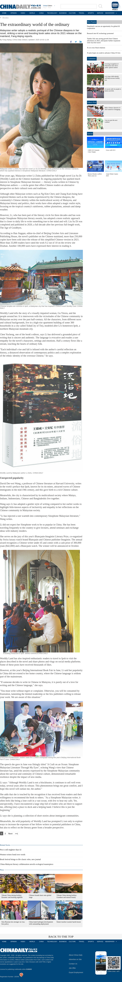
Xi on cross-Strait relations (96, 48)
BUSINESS (63, 13)
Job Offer (72, 968)
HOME (4, 13)
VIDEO (23, 13)
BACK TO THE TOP (61, 936)
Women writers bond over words (12, 855)
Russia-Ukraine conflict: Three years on (95, 175)
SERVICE (100, 13)
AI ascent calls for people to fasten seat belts (113, 90)
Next (10, 834)
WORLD (32, 13)
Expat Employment (76, 972)
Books (5, 17)
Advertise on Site (75, 959)
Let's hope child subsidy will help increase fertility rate (112, 78)
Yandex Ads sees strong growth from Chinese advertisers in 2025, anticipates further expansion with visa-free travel (103, 41)
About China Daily (75, 955)
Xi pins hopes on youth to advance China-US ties (103, 53)
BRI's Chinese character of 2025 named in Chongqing (112, 108)
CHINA (41, 13)
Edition (47, 6)
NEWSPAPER (109, 13)
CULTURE (72, 13)
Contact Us (73, 964)
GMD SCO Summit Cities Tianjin (93, 151)
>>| (16, 834)
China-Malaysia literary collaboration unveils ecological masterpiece (26, 864)
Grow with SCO (110, 150)
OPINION (14, 13)
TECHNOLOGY (52, 13)
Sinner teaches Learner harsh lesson (69, 922)
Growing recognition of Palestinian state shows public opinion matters (111, 65)
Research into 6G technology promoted (100, 33)
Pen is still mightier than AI (10, 850)
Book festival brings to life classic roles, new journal (20, 859)
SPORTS (91, 13)
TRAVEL (81, 13)
